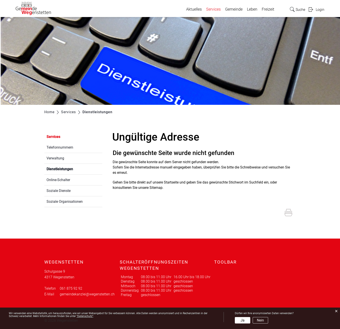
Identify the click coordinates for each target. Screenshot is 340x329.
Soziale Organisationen (65, 201)
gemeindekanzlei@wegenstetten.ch (87, 294)
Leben (252, 9)
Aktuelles (194, 9)
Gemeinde (234, 9)
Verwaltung (55, 158)
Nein (260, 320)
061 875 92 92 (71, 288)
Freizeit (268, 9)
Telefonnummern (60, 147)
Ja (243, 320)
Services (213, 9)
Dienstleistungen (70, 168)
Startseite (171, 182)
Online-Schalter (58, 180)
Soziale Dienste (59, 191)
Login (320, 10)
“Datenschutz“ (85, 316)
